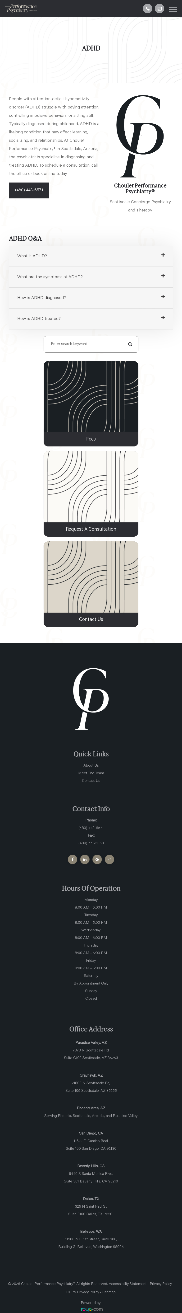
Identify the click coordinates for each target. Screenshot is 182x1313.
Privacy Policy (161, 1284)
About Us (91, 766)
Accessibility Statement (127, 1284)
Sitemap (109, 1292)
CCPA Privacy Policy (83, 1292)
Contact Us (91, 781)
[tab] (91, 256)
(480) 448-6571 (29, 190)
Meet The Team (91, 773)
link (47, 363)
